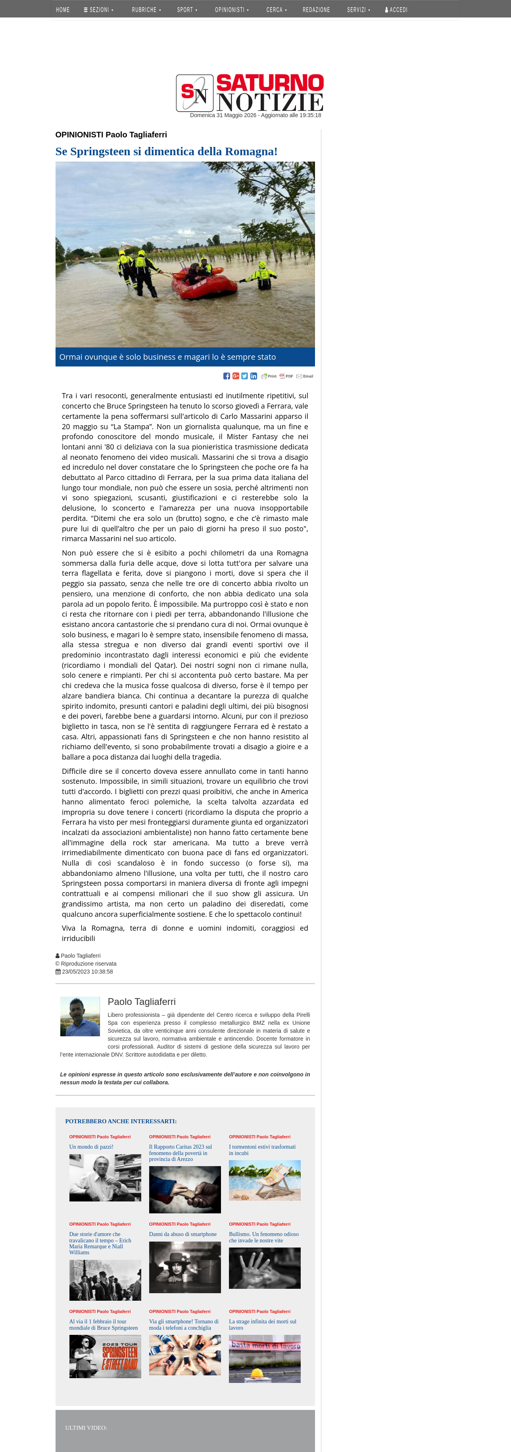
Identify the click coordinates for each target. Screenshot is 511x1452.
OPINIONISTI (232, 9)
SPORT (187, 9)
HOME (63, 9)
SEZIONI (98, 9)
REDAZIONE (316, 9)
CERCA (277, 9)
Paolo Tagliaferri (136, 134)
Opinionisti (80, 134)
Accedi (396, 9)
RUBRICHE (147, 9)
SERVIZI (358, 9)
